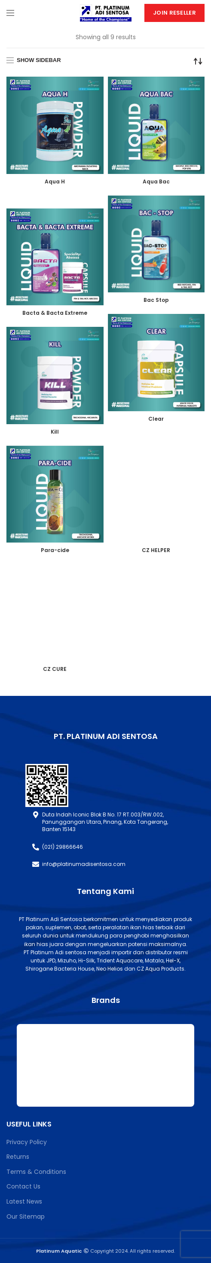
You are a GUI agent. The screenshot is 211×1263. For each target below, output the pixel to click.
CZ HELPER (156, 550)
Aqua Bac (156, 181)
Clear (156, 419)
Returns (17, 1156)
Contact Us (23, 1186)
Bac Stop (156, 300)
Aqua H (55, 181)
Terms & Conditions (36, 1171)
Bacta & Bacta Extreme (54, 313)
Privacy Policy (26, 1142)
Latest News (24, 1201)
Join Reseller (174, 13)
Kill (55, 431)
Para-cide (55, 550)
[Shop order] (198, 61)
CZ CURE (55, 669)
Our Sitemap (25, 1216)
